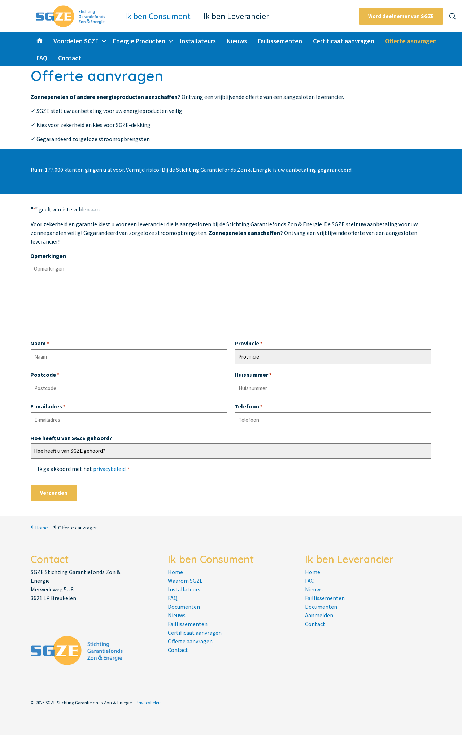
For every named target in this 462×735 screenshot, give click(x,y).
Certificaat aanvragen (343, 41)
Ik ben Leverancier (236, 16)
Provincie (248, 344)
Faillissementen (280, 41)
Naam (39, 344)
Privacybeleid (149, 703)
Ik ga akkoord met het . (83, 469)
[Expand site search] (453, 16)
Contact (69, 58)
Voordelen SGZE (76, 41)
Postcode (44, 375)
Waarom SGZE (185, 580)
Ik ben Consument (158, 16)
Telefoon (248, 407)
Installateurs (198, 41)
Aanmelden (319, 615)
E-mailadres (47, 407)
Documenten (184, 606)
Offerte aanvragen (411, 41)
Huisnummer (253, 375)
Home (39, 527)
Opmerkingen (48, 255)
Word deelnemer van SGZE (401, 16)
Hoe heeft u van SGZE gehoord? (71, 438)
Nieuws (237, 41)
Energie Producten (139, 41)
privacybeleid (109, 468)
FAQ (41, 58)
